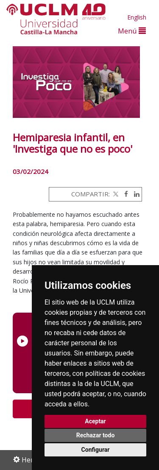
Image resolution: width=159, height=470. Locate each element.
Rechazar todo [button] (95, 435)
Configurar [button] (95, 449)
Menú (132, 31)
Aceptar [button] (95, 421)
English (136, 17)
